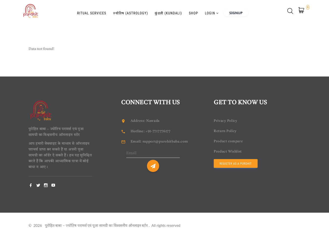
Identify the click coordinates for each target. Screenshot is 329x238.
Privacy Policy (226, 121)
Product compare (229, 141)
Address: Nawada (146, 121)
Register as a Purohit (236, 163)
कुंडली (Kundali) (163, 11)
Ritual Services (87, 11)
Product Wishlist (228, 151)
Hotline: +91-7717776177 (153, 131)
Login (207, 11)
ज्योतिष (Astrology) (125, 11)
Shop (189, 11)
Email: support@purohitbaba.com (161, 141)
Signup (239, 11)
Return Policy (226, 131)
